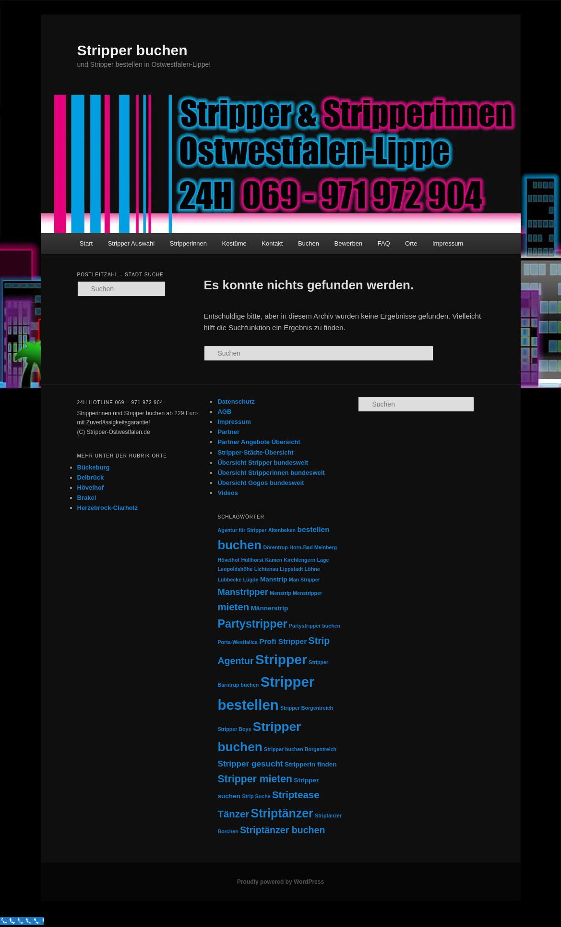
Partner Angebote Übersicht (258, 441)
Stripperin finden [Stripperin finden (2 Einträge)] (311, 764)
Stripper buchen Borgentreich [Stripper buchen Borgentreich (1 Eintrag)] (300, 749)
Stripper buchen (132, 50)
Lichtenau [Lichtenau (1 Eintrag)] (266, 569)
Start (86, 243)
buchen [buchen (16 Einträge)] (239, 545)
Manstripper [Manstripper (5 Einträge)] (242, 592)
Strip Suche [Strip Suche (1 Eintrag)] (256, 796)
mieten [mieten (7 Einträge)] (233, 607)
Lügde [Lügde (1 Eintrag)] (251, 579)
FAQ (384, 243)
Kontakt (272, 243)
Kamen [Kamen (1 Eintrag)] (274, 560)
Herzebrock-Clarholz (107, 507)
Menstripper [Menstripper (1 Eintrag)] (307, 593)
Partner (228, 431)
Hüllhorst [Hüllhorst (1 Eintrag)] (252, 560)
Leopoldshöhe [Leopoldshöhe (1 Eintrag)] (234, 569)
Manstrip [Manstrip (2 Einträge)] (273, 579)
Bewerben (348, 243)
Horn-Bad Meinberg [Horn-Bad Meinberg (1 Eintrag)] (313, 547)
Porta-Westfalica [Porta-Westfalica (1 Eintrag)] (237, 642)
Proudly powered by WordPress (280, 881)
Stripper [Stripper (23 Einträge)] (281, 659)
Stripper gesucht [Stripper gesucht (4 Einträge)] (250, 763)
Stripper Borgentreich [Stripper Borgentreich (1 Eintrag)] (306, 708)
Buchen (308, 243)
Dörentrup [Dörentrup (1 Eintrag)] (275, 547)
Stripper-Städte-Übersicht (255, 452)
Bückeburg (93, 467)
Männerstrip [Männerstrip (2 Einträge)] (269, 608)
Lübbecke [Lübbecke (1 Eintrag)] (229, 579)
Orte (411, 243)
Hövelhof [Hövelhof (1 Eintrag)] (228, 560)
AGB (224, 411)
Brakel (86, 497)
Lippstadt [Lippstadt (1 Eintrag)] (291, 569)
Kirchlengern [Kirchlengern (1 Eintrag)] (299, 560)
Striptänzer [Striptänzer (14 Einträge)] (282, 813)
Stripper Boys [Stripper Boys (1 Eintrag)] (234, 729)
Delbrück (90, 477)
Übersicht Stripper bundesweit (262, 462)
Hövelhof (90, 487)
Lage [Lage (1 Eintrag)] (323, 560)
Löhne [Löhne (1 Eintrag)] (312, 569)
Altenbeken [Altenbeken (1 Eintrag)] (282, 530)
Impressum (447, 243)
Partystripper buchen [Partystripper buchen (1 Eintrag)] (314, 626)
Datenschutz (235, 401)
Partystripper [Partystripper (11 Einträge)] (252, 624)
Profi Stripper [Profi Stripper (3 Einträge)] (283, 641)
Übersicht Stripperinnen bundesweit (270, 472)
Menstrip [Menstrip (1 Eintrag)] (280, 593)
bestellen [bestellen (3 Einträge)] (313, 529)
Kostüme (234, 243)
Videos (227, 492)
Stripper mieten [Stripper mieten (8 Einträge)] (254, 778)
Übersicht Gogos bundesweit (260, 482)
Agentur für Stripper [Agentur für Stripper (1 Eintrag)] (241, 530)
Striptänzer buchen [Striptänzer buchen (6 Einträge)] (282, 830)
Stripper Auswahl (131, 243)
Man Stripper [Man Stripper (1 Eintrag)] (304, 579)
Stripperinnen (188, 243)
